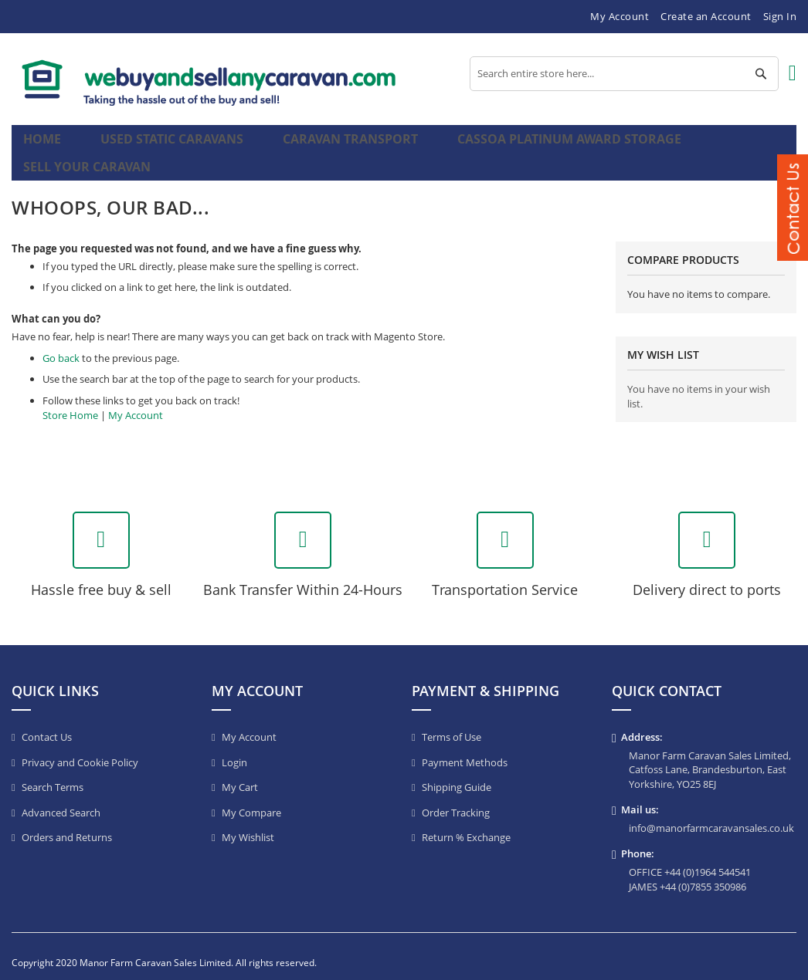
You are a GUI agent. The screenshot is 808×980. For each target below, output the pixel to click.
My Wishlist (248, 825)
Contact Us (47, 725)
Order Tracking (456, 800)
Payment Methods (465, 750)
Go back (61, 346)
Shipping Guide (456, 775)
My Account (619, 16)
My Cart (240, 775)
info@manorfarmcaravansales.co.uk (711, 816)
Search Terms (52, 775)
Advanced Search (61, 800)
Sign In (780, 16)
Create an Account (706, 16)
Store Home (70, 403)
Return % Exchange (466, 825)
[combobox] (624, 73)
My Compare (251, 800)
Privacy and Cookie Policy (80, 750)
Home (44, 146)
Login (234, 750)
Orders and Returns (67, 825)
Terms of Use (451, 725)
